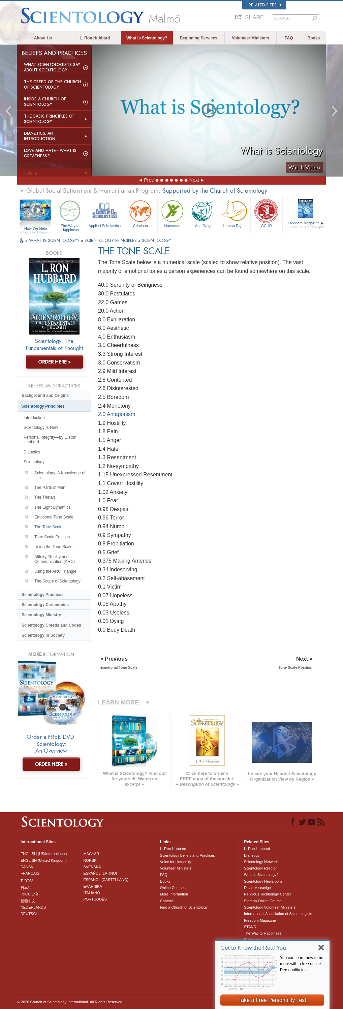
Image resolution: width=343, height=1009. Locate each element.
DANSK (27, 867)
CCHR (266, 213)
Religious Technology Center (267, 894)
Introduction (34, 417)
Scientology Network (261, 862)
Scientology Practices (43, 594)
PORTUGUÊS (94, 899)
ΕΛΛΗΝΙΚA (92, 886)
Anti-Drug (203, 213)
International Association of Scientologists (278, 914)
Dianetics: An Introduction (39, 136)
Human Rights (235, 213)
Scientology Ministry (41, 614)
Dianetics (32, 452)
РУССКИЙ (29, 894)
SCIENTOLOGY (156, 240)
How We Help (35, 228)
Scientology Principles (43, 406)
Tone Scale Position (52, 537)
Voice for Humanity (175, 862)
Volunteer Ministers (250, 38)
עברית (27, 880)
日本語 (26, 888)
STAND (250, 927)
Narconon (172, 213)
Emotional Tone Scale (53, 517)
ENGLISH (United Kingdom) (44, 860)
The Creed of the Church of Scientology (52, 84)
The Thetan (44, 497)
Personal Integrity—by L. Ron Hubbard (50, 439)
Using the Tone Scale (53, 546)
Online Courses (173, 888)
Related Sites (265, 5)
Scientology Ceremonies (45, 604)
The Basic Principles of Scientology (49, 119)
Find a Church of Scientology (184, 907)
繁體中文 (28, 901)
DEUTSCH (29, 914)
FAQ (289, 38)
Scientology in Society (43, 635)
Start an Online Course (263, 901)
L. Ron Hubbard (95, 38)
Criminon (140, 213)
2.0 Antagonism (116, 414)
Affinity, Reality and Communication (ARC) (54, 559)
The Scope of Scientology (57, 581)
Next (194, 180)
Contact (166, 901)
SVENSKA (92, 867)
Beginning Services (198, 38)
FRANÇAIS (30, 873)
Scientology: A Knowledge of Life (59, 475)
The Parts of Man (49, 487)
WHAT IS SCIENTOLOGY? (55, 240)
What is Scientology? (146, 38)
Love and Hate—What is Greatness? (50, 153)
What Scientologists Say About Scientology (52, 67)
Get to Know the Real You (253, 948)
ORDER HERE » (54, 361)
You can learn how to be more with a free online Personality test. (301, 963)
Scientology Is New (41, 427)
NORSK (89, 860)
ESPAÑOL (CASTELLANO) (105, 880)
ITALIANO (91, 893)
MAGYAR (91, 854)
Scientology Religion (261, 868)
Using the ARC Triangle (55, 571)
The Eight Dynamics (52, 507)
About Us (43, 38)
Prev (149, 180)
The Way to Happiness (70, 214)
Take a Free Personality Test (272, 1000)
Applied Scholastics (104, 213)
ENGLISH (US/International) (44, 854)
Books (314, 38)
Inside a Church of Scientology (45, 101)
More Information (174, 894)
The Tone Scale (48, 527)
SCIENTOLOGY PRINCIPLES (111, 240)
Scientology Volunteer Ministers (269, 907)
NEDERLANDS (33, 907)
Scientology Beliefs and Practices (187, 855)
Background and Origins (45, 395)
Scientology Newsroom (263, 881)
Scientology (34, 462)
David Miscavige (257, 888)
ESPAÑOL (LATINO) (100, 873)
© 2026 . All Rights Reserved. (70, 1002)
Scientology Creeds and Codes (51, 625)
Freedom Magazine (305, 225)
